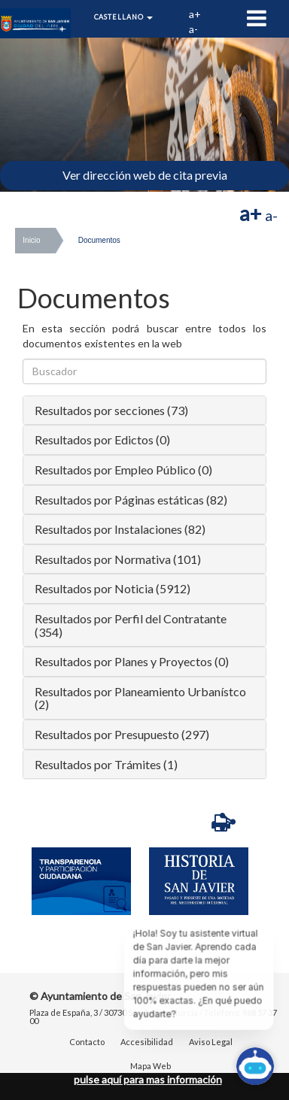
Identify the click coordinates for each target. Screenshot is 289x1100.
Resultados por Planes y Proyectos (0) (132, 661)
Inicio (31, 240)
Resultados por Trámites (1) (106, 764)
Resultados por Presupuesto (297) (122, 734)
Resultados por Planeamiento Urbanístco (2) (140, 698)
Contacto (87, 1042)
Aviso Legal (211, 1042)
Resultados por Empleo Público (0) (123, 469)
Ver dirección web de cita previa (144, 175)
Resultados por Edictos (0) (102, 439)
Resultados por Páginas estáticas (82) (131, 499)
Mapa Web (150, 1066)
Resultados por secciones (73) (111, 410)
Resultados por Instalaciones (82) (120, 529)
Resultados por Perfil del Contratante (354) (131, 625)
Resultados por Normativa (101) (118, 559)
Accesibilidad (146, 1042)
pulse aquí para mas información (148, 1079)
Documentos (99, 240)
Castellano (124, 17)
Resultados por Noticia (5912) (112, 588)
